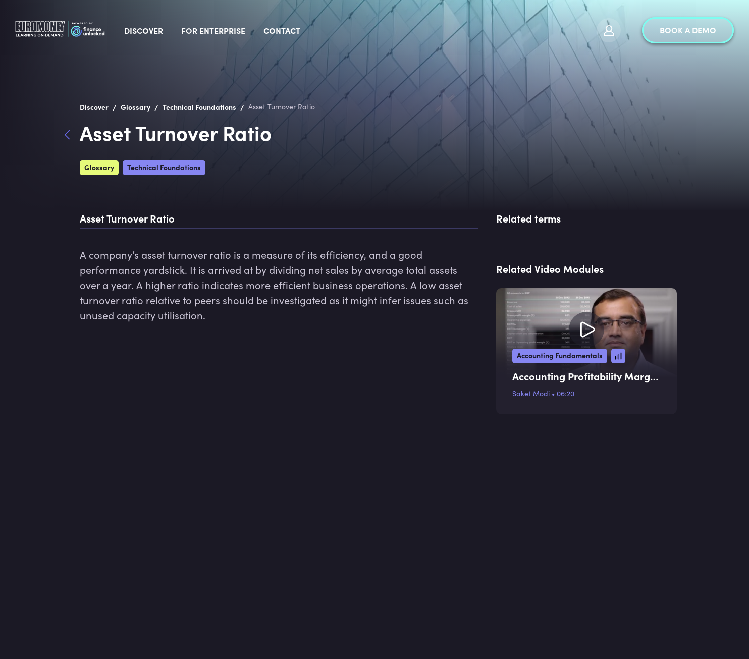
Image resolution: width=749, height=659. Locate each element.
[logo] (99, 30)
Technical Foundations (164, 167)
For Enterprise (291, 30)
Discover (221, 30)
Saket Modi (531, 393)
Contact (359, 30)
